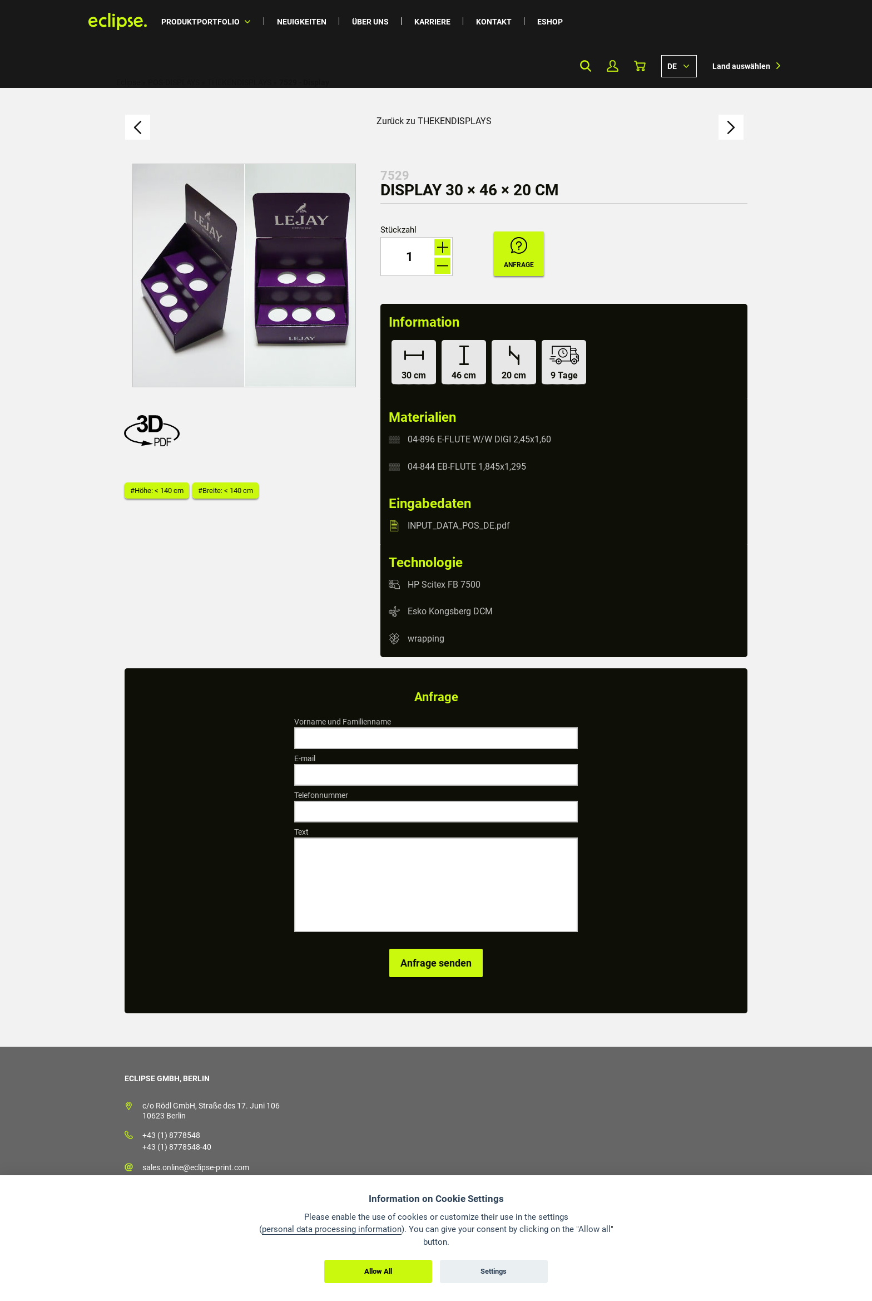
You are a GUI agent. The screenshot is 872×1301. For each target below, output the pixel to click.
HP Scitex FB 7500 (444, 584)
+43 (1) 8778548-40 (176, 1146)
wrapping (426, 638)
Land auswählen (741, 66)
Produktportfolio (200, 21)
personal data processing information (332, 1229)
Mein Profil (612, 66)
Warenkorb (640, 66)
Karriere (432, 21)
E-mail (304, 758)
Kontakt (494, 21)
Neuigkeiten (301, 21)
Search (585, 66)
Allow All (378, 1271)
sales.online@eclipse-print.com (195, 1167)
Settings (493, 1271)
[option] (244, 275)
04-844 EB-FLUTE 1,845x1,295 (467, 466)
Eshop (550, 21)
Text (301, 832)
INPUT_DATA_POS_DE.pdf (459, 525)
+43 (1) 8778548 (171, 1135)
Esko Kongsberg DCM (450, 611)
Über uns (370, 21)
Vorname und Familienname (342, 722)
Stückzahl (398, 230)
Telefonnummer (321, 795)
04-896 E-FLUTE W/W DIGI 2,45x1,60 (479, 439)
